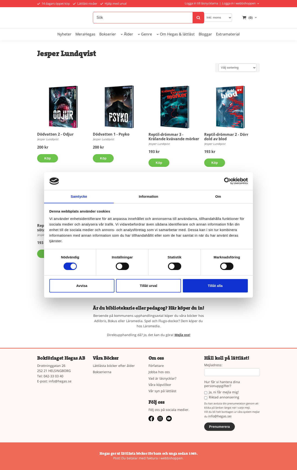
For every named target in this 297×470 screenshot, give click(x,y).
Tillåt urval (148, 286)
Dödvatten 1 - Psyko (111, 134)
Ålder (128, 34)
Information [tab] (148, 196)
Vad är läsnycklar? (162, 378)
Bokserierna (102, 372)
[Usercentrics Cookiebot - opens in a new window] (227, 181)
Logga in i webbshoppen (239, 3)
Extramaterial (228, 34)
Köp (47, 158)
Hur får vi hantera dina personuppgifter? (222, 384)
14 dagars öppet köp (53, 3)
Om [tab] (218, 196)
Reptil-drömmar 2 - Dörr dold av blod (226, 136)
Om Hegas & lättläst (177, 34)
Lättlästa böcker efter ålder (114, 365)
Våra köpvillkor (159, 384)
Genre (146, 34)
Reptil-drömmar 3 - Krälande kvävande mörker (173, 136)
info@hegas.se (60, 381)
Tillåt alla (215, 286)
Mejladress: (213, 365)
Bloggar (205, 34)
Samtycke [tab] (79, 196)
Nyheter (64, 34)
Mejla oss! (182, 335)
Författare (156, 365)
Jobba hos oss (159, 372)
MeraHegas (85, 34)
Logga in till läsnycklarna (201, 3)
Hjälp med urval (113, 3)
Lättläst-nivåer (85, 3)
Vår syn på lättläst (162, 391)
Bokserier (107, 34)
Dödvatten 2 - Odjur (55, 134)
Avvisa (81, 286)
